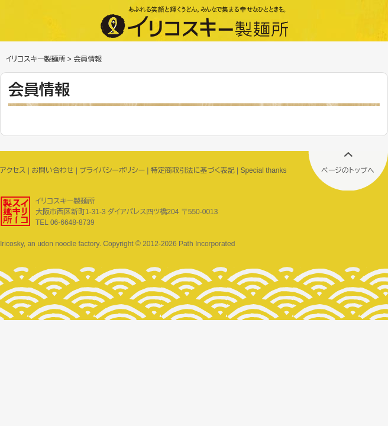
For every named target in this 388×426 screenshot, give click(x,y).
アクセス (12, 170)
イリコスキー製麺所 (35, 59)
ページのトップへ (347, 170)
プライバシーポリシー (112, 170)
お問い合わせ (52, 170)
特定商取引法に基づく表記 (193, 170)
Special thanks (263, 170)
